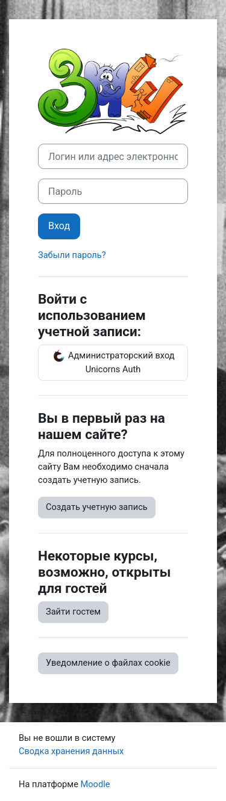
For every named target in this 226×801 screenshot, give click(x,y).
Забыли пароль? (72, 255)
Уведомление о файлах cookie (108, 662)
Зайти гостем (73, 611)
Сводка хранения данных (71, 751)
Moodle (95, 784)
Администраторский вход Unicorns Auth (112, 362)
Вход (59, 226)
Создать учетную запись (97, 507)
